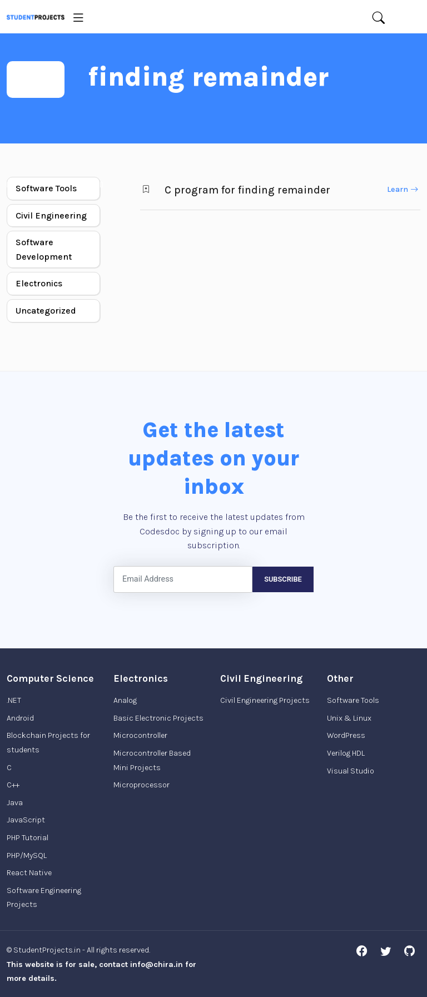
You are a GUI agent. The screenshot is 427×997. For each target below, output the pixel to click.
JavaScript (26, 820)
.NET (14, 700)
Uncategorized (46, 310)
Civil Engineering (51, 215)
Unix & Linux (349, 718)
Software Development (44, 249)
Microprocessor (141, 785)
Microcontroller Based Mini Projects (152, 760)
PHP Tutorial (27, 837)
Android (20, 718)
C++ (13, 785)
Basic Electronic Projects (158, 718)
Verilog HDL (346, 753)
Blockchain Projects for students (48, 743)
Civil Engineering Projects (265, 700)
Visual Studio (350, 771)
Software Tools (46, 188)
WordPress (346, 735)
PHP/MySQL (27, 855)
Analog (125, 700)
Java (15, 802)
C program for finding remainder (247, 189)
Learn (402, 189)
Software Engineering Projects (44, 898)
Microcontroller (140, 735)
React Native (29, 872)
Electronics (39, 283)
